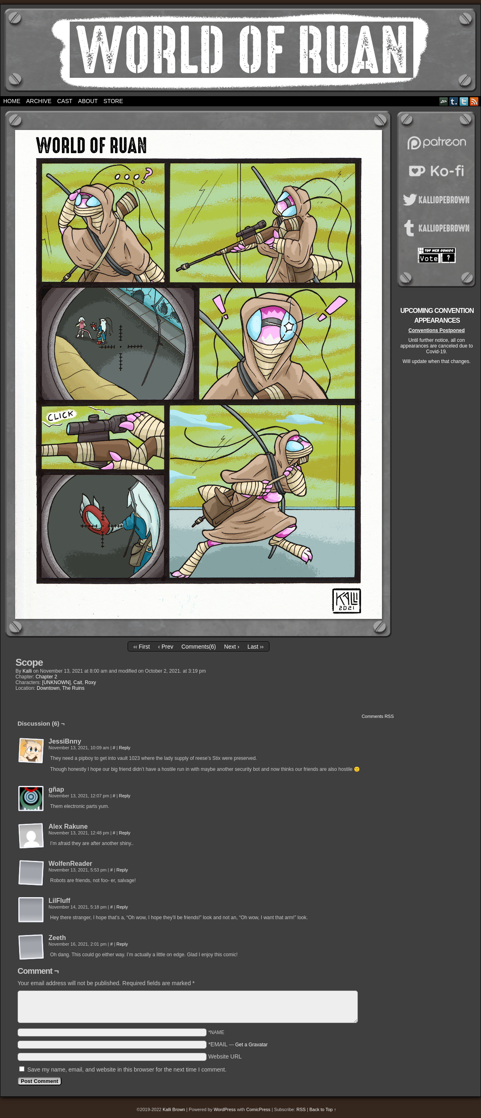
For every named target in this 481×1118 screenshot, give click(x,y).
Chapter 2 (46, 677)
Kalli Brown (174, 1109)
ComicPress (258, 1109)
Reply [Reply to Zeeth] (122, 944)
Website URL (225, 1056)
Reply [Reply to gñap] (124, 795)
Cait (77, 682)
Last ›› (255, 646)
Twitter (464, 101)
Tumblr (454, 101)
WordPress (225, 1109)
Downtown (48, 688)
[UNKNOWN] (56, 682)
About (88, 101)
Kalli (27, 671)
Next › (231, 646)
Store (113, 101)
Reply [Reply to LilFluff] (122, 907)
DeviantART (444, 101)
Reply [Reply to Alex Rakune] (124, 832)
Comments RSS (378, 716)
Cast (64, 101)
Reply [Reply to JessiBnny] (124, 747)
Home (11, 101)
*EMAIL (238, 1044)
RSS (474, 101)
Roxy (90, 682)
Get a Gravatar (251, 1045)
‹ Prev (165, 646)
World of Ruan (240, 50)
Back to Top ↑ (322, 1109)
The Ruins (73, 688)
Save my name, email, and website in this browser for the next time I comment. (127, 1069)
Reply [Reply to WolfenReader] (122, 869)
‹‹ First (141, 646)
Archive (38, 101)
